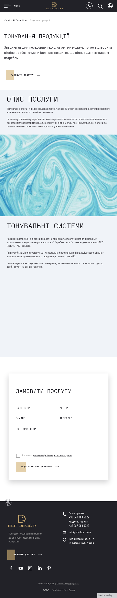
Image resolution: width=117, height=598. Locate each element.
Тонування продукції (40, 20)
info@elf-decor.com (80, 532)
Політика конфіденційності (68, 583)
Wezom (72, 590)
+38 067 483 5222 (79, 517)
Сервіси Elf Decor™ (14, 20)
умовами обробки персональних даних (52, 455)
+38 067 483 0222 (79, 526)
